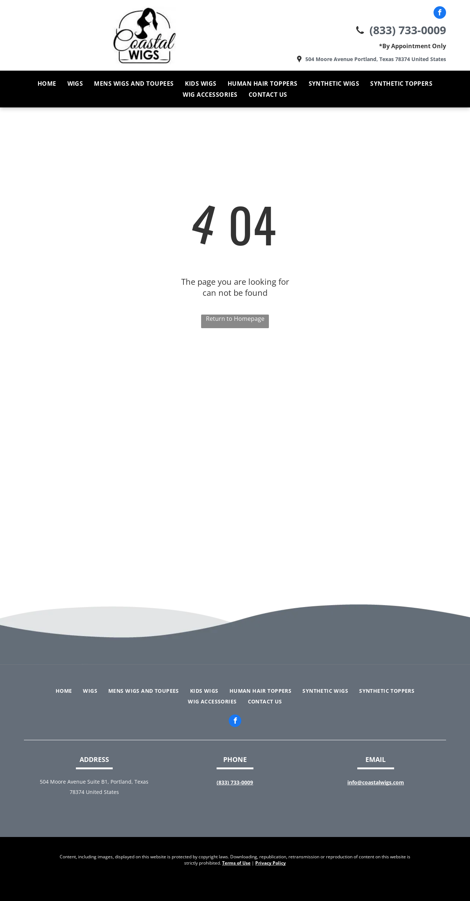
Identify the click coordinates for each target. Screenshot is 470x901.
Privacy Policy (270, 863)
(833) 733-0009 (407, 30)
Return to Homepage (235, 319)
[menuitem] (47, 83)
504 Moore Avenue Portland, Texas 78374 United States (375, 59)
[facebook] (440, 13)
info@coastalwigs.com (375, 782)
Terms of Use (236, 863)
